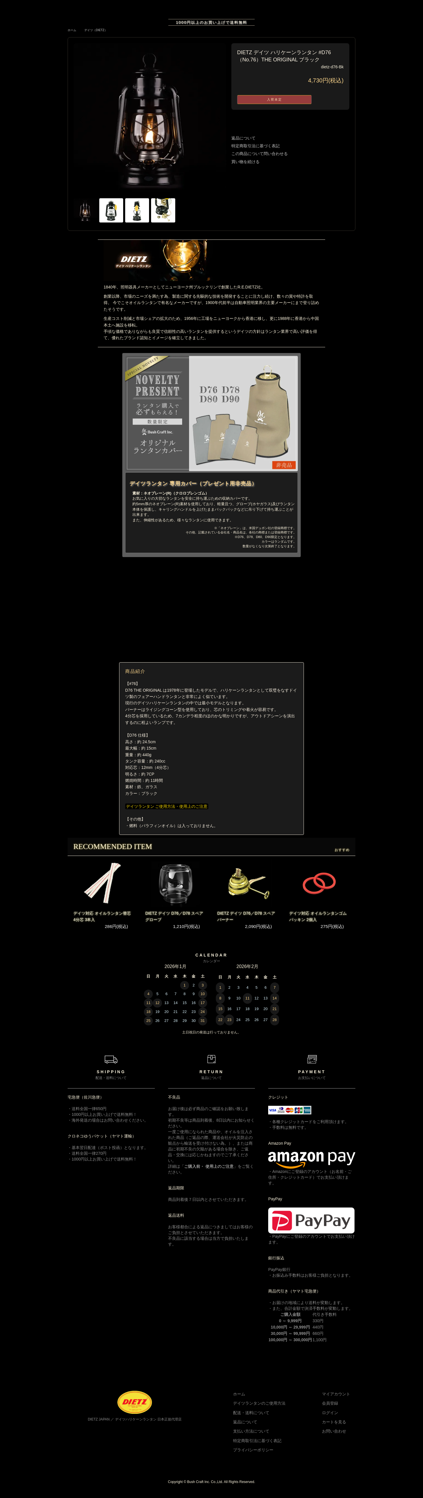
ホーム (73, 30)
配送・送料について (267, 1417)
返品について (243, 138)
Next (217, 119)
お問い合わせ (339, 1435)
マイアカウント (341, 1398)
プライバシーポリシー (269, 1454)
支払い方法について (267, 1435)
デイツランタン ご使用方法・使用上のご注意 (169, 811)
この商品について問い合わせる (259, 153)
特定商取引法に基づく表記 (255, 146)
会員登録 (335, 1407)
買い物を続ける (245, 161)
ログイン (335, 1417)
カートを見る (339, 1426)
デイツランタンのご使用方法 (275, 1407)
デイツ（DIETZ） (99, 30)
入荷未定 (274, 99)
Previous (82, 119)
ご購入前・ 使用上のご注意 (209, 1171)
